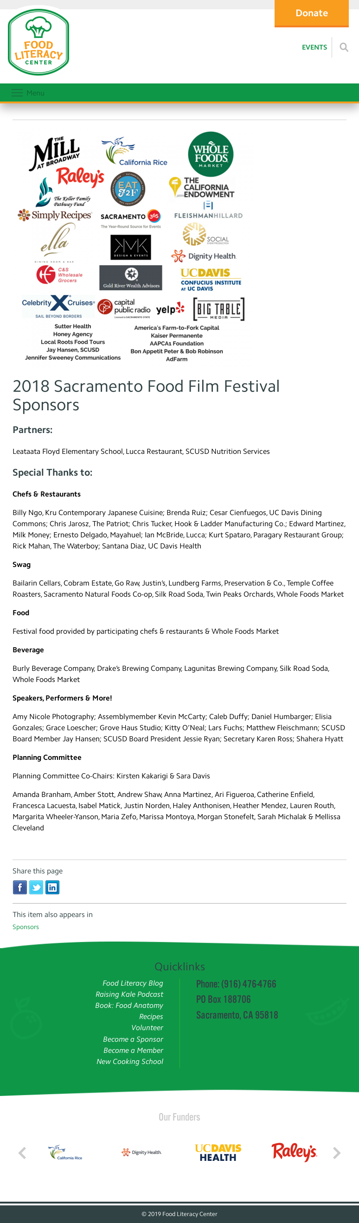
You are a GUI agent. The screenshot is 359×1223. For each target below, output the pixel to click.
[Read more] (344, 47)
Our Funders (179, 1116)
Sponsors (26, 927)
